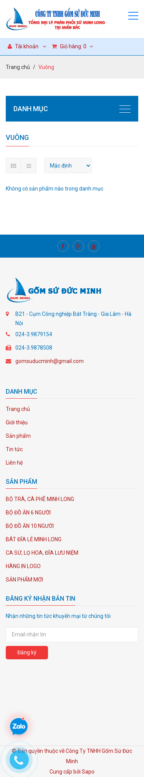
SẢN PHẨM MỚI (24, 580)
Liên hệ (14, 463)
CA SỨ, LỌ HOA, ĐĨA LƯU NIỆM (42, 553)
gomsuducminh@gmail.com (49, 361)
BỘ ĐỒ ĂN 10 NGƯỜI (30, 526)
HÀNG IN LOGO (23, 566)
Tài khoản (23, 46)
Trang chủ (18, 67)
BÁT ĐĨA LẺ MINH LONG (33, 539)
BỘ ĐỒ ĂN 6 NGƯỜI (28, 512)
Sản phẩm (18, 436)
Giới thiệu (17, 422)
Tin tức (14, 449)
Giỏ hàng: (72, 46)
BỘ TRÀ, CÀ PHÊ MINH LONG (40, 499)
